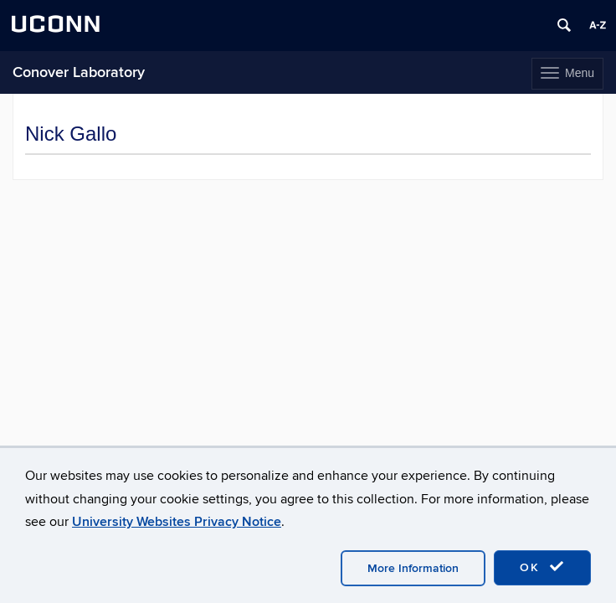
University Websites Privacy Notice (176, 521)
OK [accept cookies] (542, 567)
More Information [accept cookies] (413, 568)
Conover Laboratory (79, 72)
